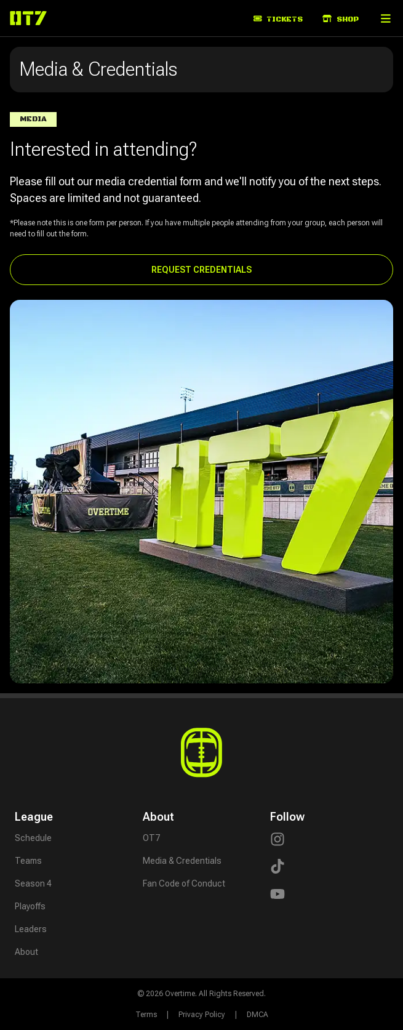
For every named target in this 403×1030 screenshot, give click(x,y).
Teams (28, 861)
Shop (340, 19)
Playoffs (30, 906)
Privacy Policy (201, 1014)
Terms (146, 1014)
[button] (385, 18)
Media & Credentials (182, 861)
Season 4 (33, 883)
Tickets (278, 19)
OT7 (151, 838)
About (26, 952)
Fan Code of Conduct (184, 883)
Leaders (31, 929)
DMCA (257, 1014)
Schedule (33, 838)
